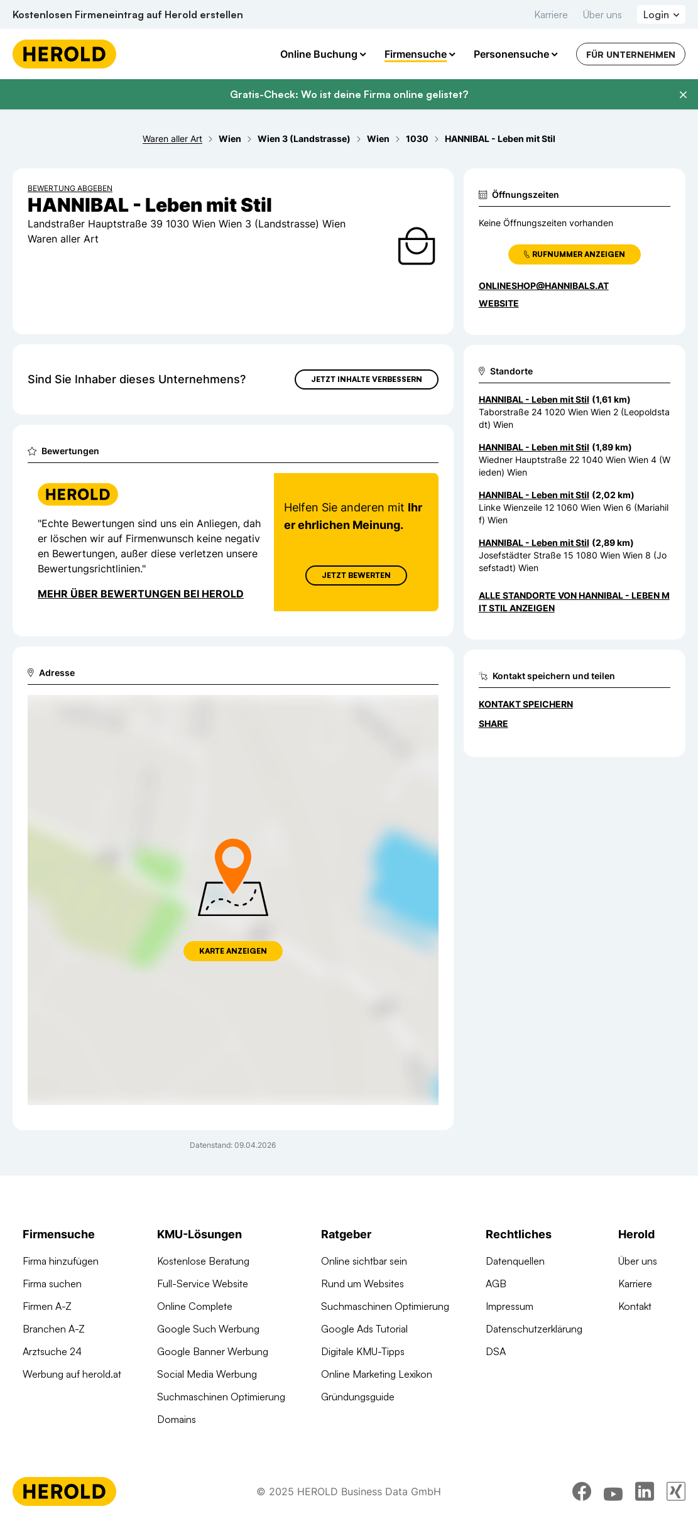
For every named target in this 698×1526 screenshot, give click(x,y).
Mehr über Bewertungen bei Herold (141, 593)
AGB (496, 1283)
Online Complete (194, 1306)
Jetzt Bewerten (356, 575)
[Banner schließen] (682, 94)
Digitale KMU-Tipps (363, 1351)
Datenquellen (515, 1261)
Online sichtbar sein (364, 1261)
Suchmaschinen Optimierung (221, 1396)
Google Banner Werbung (212, 1351)
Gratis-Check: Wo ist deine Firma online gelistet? (349, 94)
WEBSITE (499, 303)
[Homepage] (64, 54)
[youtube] (613, 1491)
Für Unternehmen (630, 54)
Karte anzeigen (233, 951)
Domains (176, 1419)
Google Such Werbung (208, 1328)
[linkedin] (644, 1491)
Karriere (551, 14)
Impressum (509, 1306)
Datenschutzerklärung (534, 1328)
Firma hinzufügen (61, 1261)
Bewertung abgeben (70, 188)
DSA (496, 1351)
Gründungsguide (358, 1396)
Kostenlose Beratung (203, 1261)
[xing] (676, 1491)
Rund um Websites (362, 1283)
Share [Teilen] (493, 723)
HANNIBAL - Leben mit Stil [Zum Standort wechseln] (534, 399)
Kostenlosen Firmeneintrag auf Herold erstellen (128, 14)
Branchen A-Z (54, 1328)
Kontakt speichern (526, 704)
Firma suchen (52, 1283)
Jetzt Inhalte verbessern (366, 379)
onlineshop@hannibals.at (544, 285)
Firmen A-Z (47, 1306)
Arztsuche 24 (52, 1351)
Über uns (602, 14)
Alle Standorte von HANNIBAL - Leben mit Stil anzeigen (574, 601)
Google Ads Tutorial (364, 1328)
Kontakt (635, 1306)
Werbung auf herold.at (72, 1374)
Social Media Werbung (207, 1374)
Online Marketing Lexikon (376, 1374)
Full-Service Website (202, 1283)
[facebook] (581, 1491)
